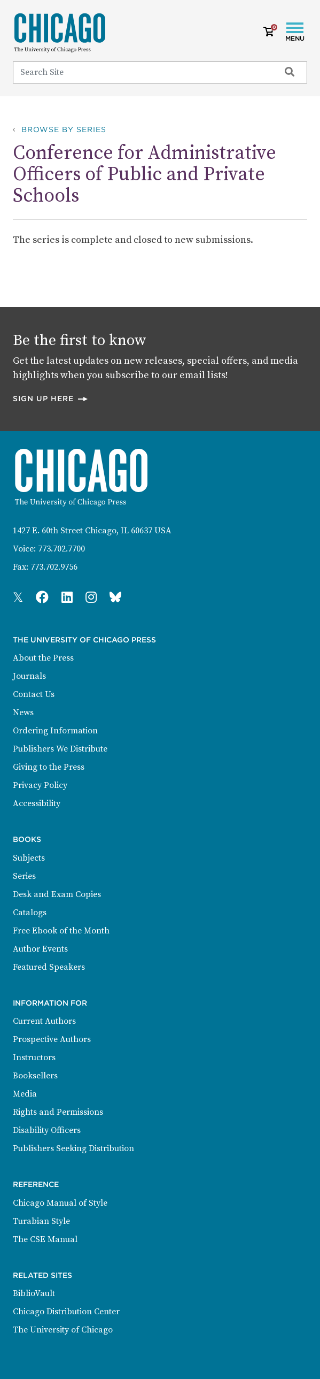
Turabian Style (41, 1221)
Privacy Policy (40, 785)
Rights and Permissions (58, 1112)
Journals (29, 676)
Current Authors (44, 1021)
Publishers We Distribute (60, 749)
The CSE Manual (45, 1239)
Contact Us (33, 694)
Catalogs (29, 912)
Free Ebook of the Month (61, 930)
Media (25, 1094)
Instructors (34, 1057)
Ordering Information (55, 730)
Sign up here (51, 398)
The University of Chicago (63, 1329)
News (23, 712)
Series (24, 876)
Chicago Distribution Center (66, 1311)
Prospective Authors (52, 1039)
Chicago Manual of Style (60, 1203)
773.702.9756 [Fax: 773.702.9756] (53, 567)
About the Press (43, 658)
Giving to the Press (48, 767)
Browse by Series (63, 129)
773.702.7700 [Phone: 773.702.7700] (61, 548)
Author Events (40, 949)
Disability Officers (47, 1130)
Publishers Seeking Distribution (73, 1148)
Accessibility (36, 803)
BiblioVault (34, 1293)
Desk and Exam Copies (57, 894)
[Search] (141, 72)
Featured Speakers (49, 967)
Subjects (29, 858)
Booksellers (35, 1075)
